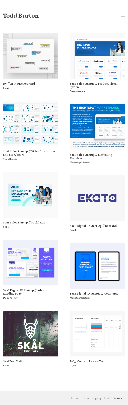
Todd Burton (21, 16)
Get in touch (117, 398)
